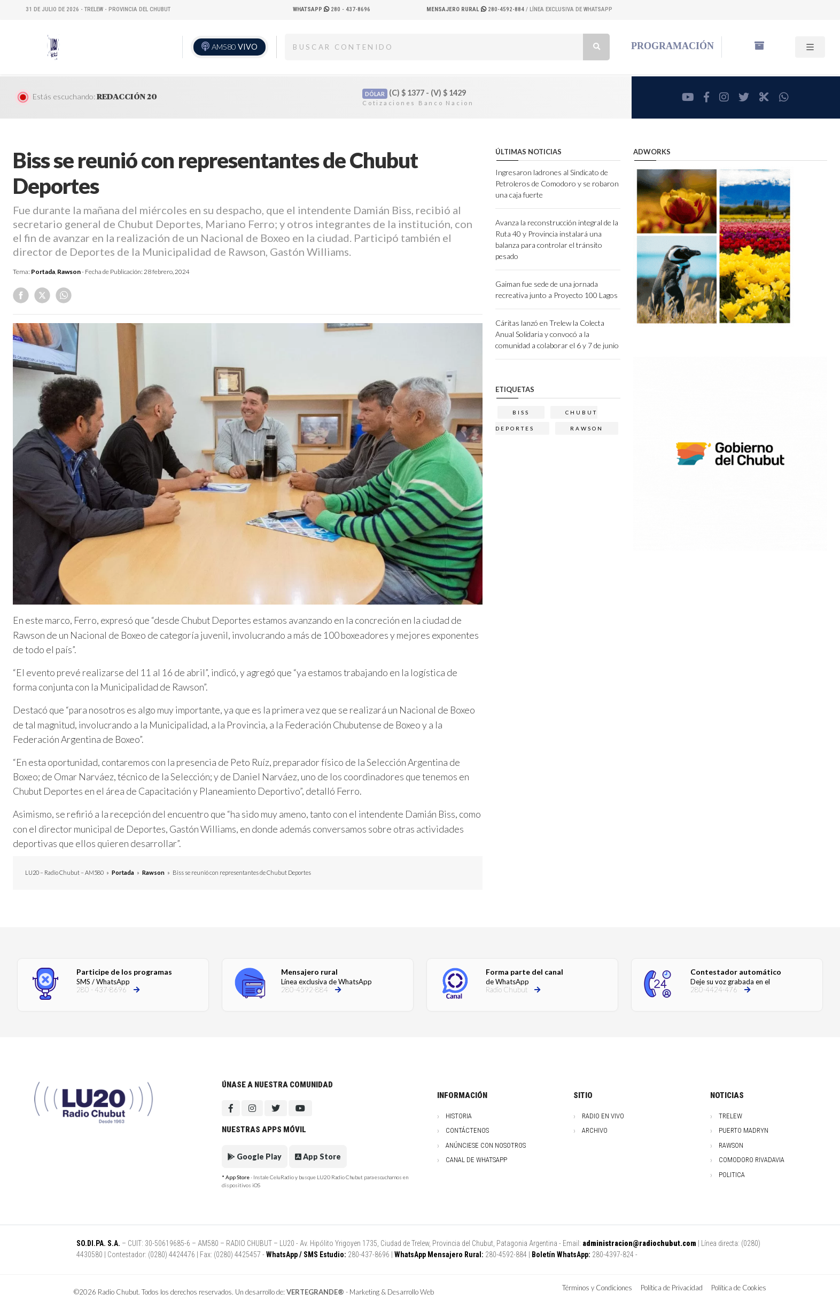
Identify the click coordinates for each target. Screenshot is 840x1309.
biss (521, 412)
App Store (318, 1156)
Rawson (69, 272)
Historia (459, 1116)
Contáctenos (467, 1130)
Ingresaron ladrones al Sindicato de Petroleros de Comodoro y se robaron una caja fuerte (557, 183)
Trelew (730, 1116)
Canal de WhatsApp (476, 1160)
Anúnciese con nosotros (486, 1145)
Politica (732, 1175)
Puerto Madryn (743, 1130)
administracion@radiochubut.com (639, 1243)
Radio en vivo (603, 1116)
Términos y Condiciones (597, 1287)
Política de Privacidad (672, 1287)
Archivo (595, 1130)
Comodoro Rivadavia (751, 1160)
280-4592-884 (476, 9)
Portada (43, 272)
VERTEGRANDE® (315, 1292)
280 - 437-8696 (331, 9)
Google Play (255, 1156)
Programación (672, 46)
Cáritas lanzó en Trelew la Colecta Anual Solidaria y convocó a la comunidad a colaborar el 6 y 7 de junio (557, 334)
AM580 (235, 46)
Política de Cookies (738, 1287)
